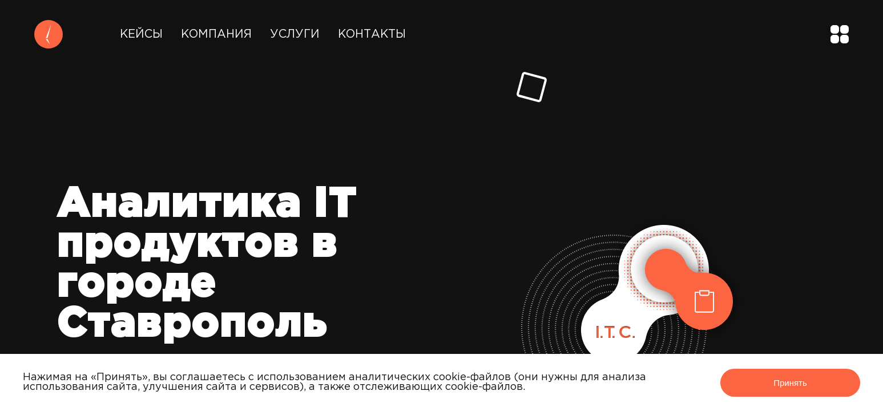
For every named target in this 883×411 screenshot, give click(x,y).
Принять (790, 383)
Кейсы (141, 34)
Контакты (372, 34)
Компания (216, 34)
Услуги (295, 34)
